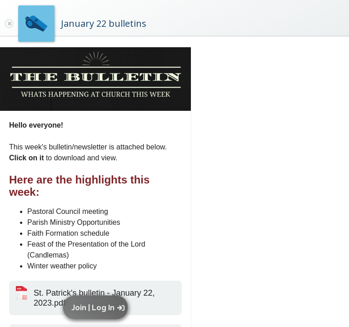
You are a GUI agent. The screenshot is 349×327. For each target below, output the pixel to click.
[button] (97, 307)
